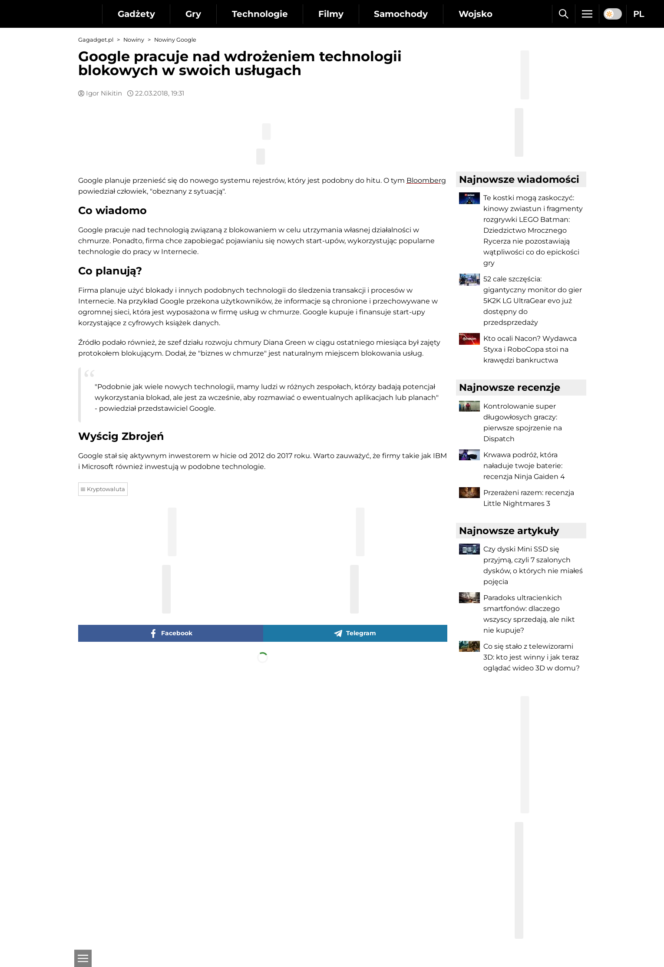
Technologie (260, 14)
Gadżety (136, 14)
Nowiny (133, 39)
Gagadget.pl (95, 39)
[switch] (613, 14)
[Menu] (587, 13)
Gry (194, 14)
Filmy (331, 14)
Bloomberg (426, 377)
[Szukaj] (563, 14)
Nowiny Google (175, 39)
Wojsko (477, 14)
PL (638, 14)
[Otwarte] (82, 958)
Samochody (402, 14)
